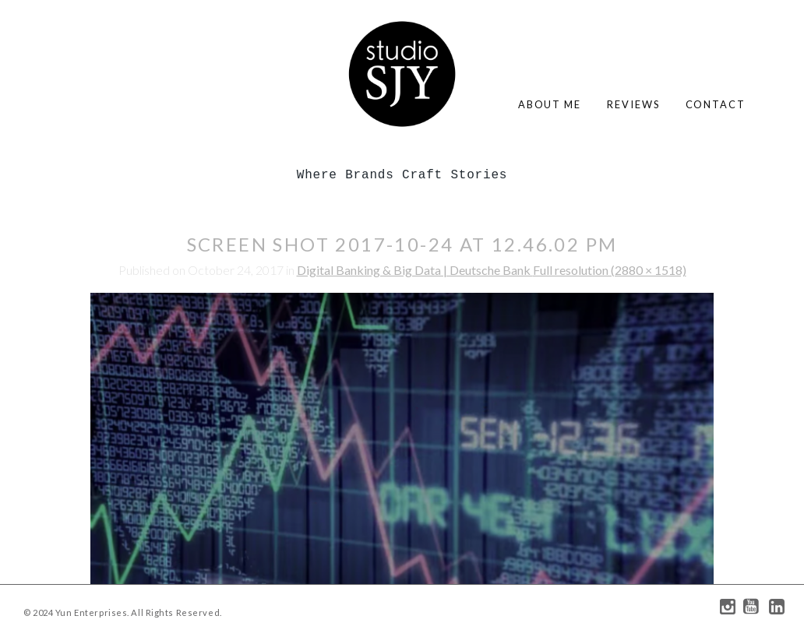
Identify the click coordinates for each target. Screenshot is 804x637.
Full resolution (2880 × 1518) (609, 269)
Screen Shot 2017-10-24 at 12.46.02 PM (402, 244)
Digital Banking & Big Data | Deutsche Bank (415, 269)
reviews (633, 104)
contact (716, 104)
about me (549, 104)
